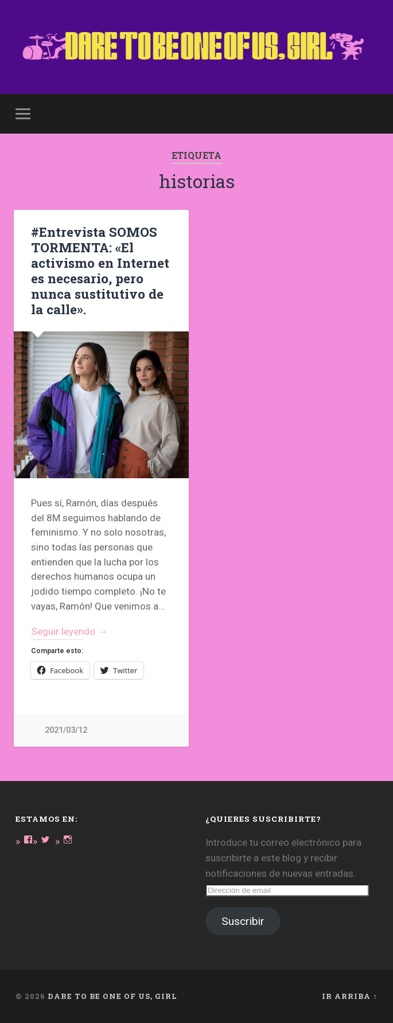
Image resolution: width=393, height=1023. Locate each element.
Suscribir (242, 921)
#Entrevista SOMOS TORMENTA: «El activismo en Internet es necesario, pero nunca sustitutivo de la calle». (100, 270)
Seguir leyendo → (69, 631)
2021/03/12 (66, 730)
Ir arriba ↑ (349, 996)
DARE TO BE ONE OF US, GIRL (112, 996)
